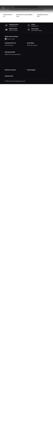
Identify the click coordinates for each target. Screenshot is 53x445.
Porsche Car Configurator (10, 112)
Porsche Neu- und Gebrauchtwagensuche (14, 115)
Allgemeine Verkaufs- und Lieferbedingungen (15, 79)
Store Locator (30, 87)
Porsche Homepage (9, 109)
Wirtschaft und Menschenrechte (12, 92)
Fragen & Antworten (9, 106)
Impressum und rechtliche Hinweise (13, 84)
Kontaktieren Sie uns (13, 49)
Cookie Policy (8, 87)
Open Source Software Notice (11, 90)
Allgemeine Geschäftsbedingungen (13, 76)
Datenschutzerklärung (10, 82)
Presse (28, 76)
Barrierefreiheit (8, 95)
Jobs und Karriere (31, 79)
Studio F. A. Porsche (31, 82)
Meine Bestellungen (9, 104)
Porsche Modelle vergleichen (11, 117)
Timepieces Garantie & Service (34, 84)
